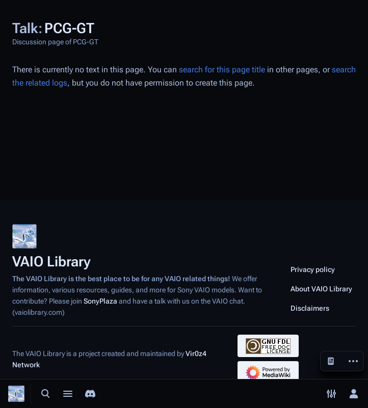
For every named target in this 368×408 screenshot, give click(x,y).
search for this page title (222, 69)
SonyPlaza (100, 301)
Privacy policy (313, 269)
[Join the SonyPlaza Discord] (90, 394)
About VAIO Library (321, 289)
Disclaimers (310, 308)
